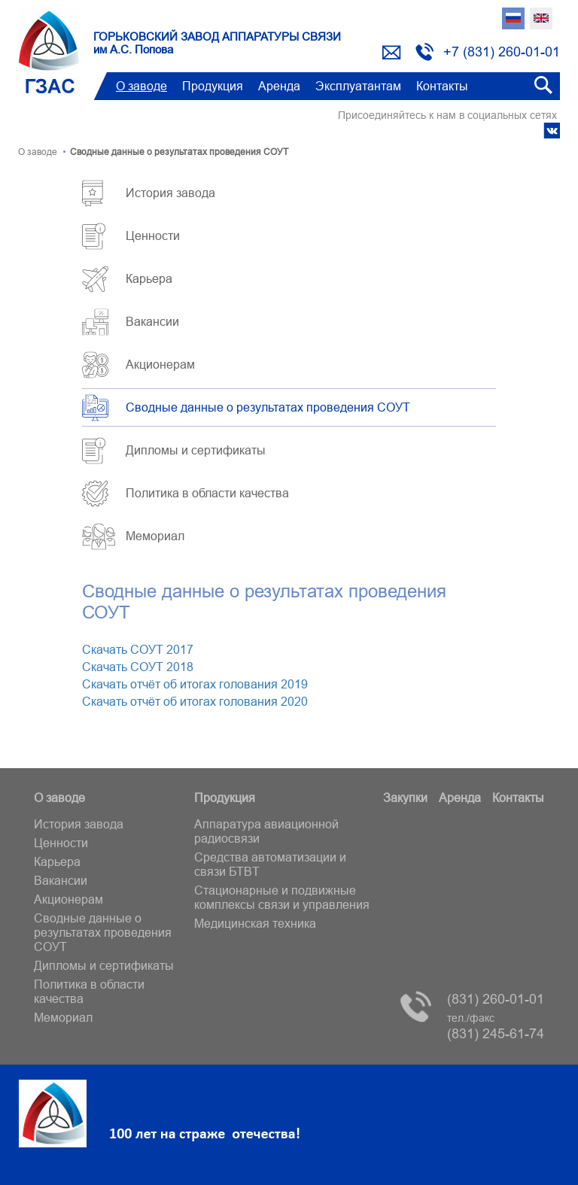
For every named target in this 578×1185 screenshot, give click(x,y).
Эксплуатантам (358, 86)
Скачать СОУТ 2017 (137, 649)
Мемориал (155, 535)
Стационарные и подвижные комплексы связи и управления (282, 897)
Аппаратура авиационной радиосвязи (266, 831)
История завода (170, 192)
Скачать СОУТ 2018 (137, 666)
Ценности (153, 235)
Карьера (149, 278)
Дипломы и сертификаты (196, 450)
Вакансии (152, 321)
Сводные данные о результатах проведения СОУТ (268, 407)
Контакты (442, 86)
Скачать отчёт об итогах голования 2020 (195, 701)
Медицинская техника (255, 923)
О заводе (141, 86)
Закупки (405, 797)
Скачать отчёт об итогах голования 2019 (195, 684)
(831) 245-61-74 (495, 1026)
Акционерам (160, 364)
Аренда (279, 86)
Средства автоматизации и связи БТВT (270, 864)
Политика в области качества (207, 493)
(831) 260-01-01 (495, 999)
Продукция (212, 86)
